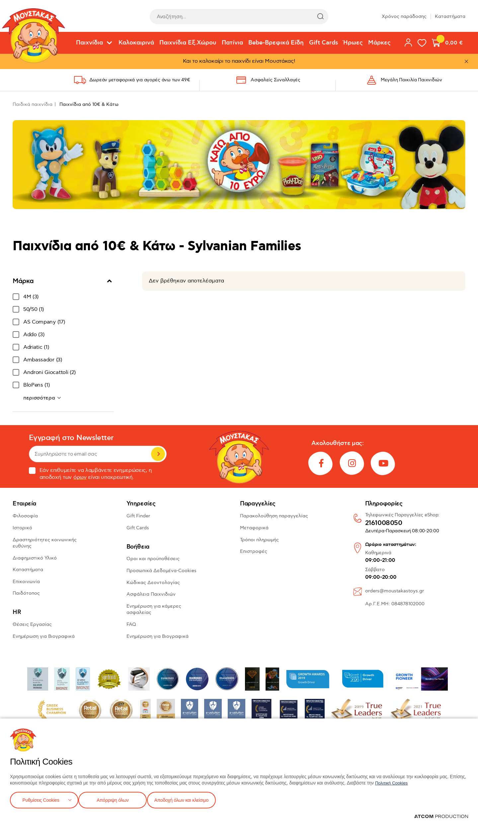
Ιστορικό (22, 528)
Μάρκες (379, 42)
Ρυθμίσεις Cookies (41, 799)
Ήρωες (353, 42)
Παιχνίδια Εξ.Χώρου (187, 42)
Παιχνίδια (89, 42)
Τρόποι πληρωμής (259, 540)
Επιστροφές (253, 551)
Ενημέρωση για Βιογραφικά (44, 636)
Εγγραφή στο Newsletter (71, 437)
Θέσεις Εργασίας (32, 624)
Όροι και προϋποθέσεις (153, 559)
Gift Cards (323, 42)
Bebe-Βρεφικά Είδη (276, 42)
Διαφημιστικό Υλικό (35, 558)
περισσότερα (39, 398)
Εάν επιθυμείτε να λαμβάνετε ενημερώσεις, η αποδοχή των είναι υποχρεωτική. (90, 474)
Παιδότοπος (26, 593)
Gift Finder (138, 516)
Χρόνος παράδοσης (404, 16)
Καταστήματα (450, 16)
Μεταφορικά (254, 528)
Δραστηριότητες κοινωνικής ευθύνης (45, 543)
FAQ (131, 624)
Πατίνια (232, 42)
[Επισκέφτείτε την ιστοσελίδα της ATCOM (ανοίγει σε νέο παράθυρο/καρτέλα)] (441, 816)
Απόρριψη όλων (116, 799)
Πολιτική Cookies (392, 781)
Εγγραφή (158, 454)
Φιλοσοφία (25, 516)
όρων (80, 477)
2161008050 (383, 523)
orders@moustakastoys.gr (394, 591)
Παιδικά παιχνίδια (32, 104)
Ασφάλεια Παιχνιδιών (151, 594)
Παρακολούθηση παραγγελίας (274, 516)
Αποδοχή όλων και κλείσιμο (191, 799)
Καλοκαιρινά (136, 42)
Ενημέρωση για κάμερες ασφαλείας (153, 609)
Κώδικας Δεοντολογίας (153, 582)
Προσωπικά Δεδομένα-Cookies (161, 570)
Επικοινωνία (26, 581)
